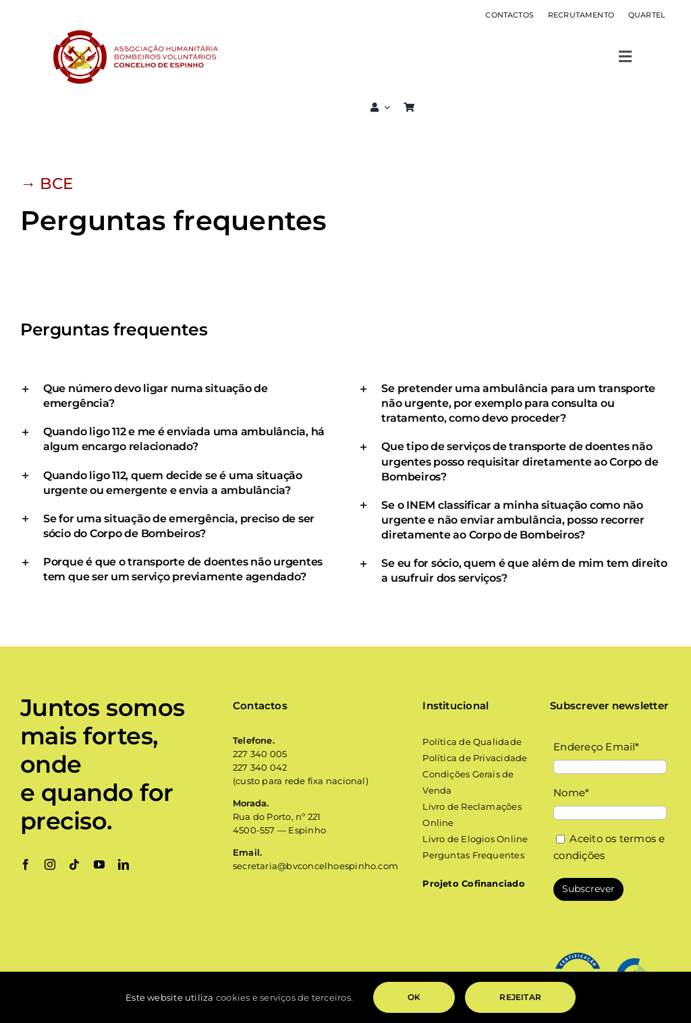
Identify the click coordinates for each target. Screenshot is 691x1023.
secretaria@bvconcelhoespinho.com (315, 865)
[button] (176, 396)
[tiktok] (74, 864)
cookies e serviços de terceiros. (284, 997)
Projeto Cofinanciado (473, 883)
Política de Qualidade (472, 741)
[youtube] (99, 864)
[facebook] (25, 864)
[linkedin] (123, 864)
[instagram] (50, 864)
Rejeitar (520, 997)
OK (414, 997)
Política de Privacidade (475, 757)
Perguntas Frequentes (473, 855)
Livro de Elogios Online (475, 838)
